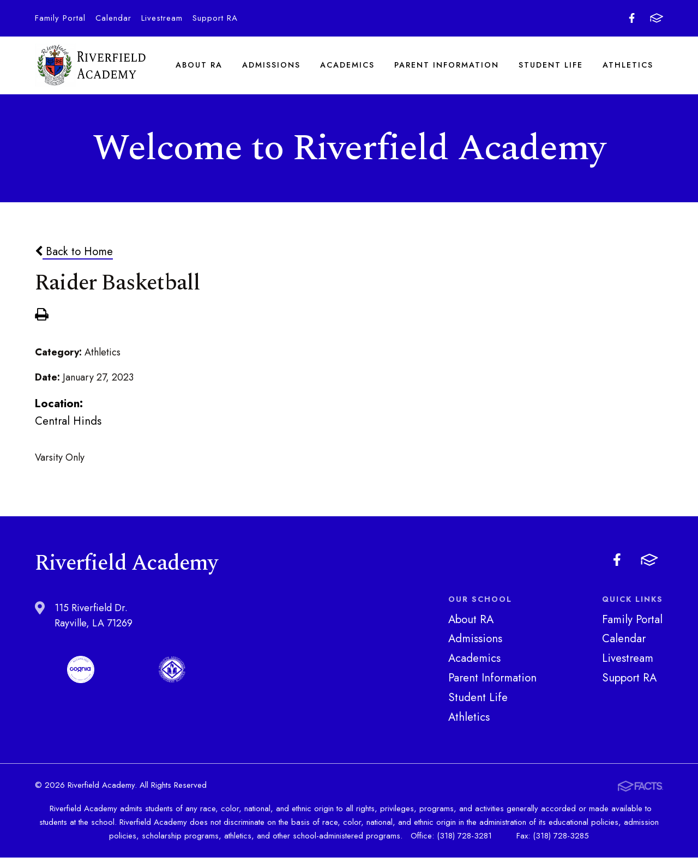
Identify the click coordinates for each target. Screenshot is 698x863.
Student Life (551, 67)
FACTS (656, 18)
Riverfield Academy (91, 67)
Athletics (628, 67)
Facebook (632, 18)
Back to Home (74, 257)
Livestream (162, 18)
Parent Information (447, 67)
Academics (348, 67)
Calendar (113, 18)
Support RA (215, 18)
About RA (199, 67)
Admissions (272, 67)
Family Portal (60, 18)
